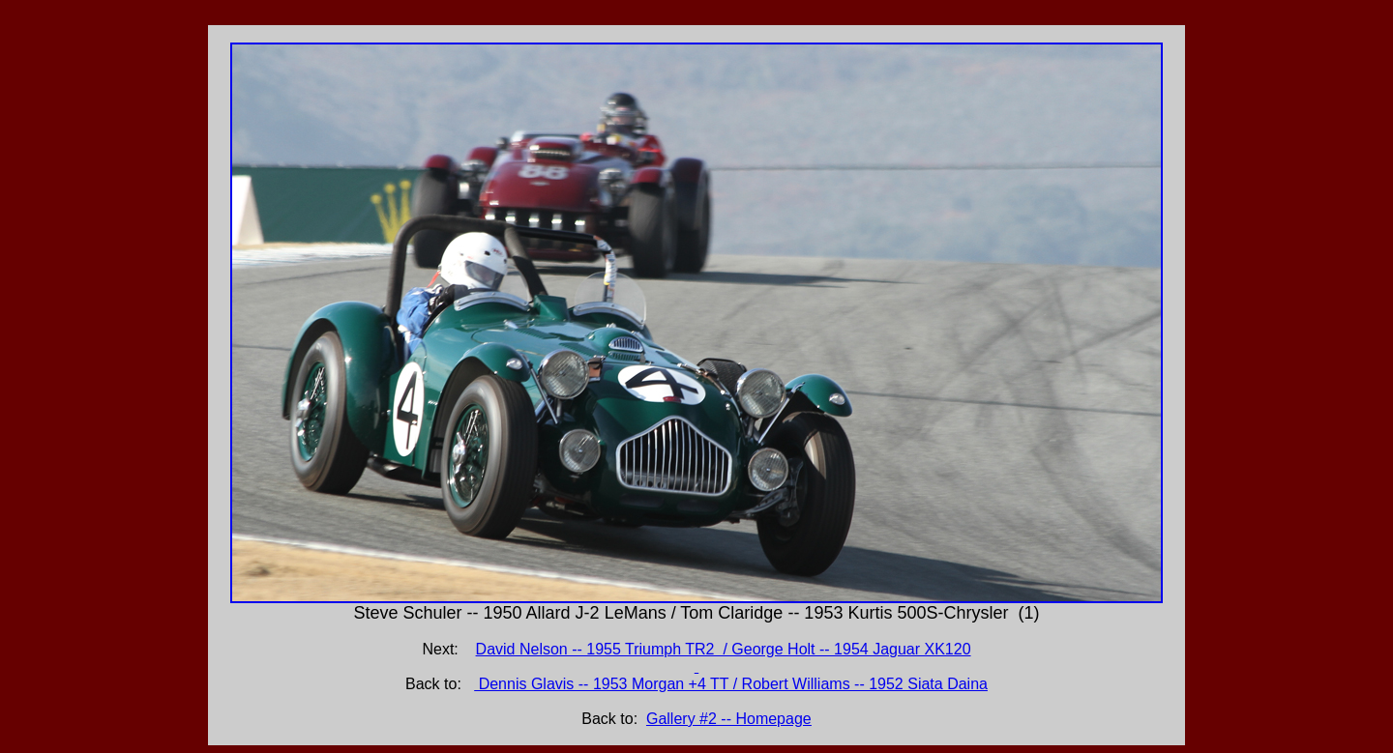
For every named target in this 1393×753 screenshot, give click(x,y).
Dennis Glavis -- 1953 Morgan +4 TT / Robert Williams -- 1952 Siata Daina (731, 684)
